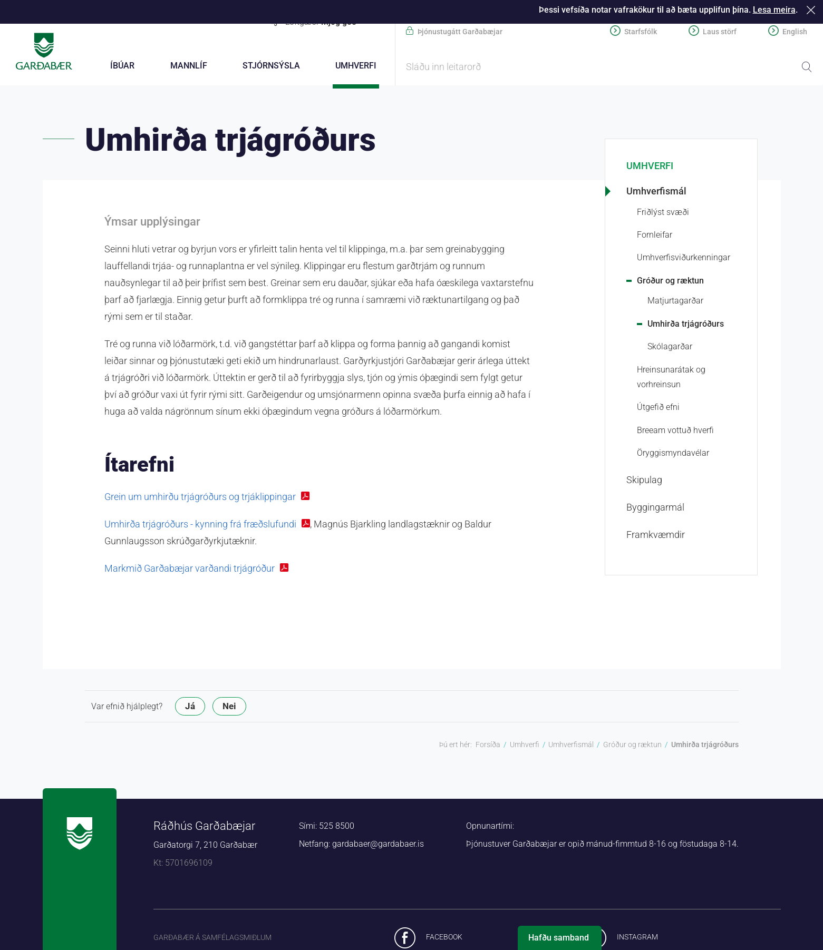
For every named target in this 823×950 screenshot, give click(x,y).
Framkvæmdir (655, 536)
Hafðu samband (558, 938)
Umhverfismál (656, 192)
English (794, 31)
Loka (812, 10)
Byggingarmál (655, 508)
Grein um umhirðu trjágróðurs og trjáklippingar (200, 498)
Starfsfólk (640, 31)
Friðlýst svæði (663, 214)
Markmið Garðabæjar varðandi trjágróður (189, 569)
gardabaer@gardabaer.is (378, 845)
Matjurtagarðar (675, 302)
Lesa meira (774, 10)
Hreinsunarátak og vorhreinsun (671, 378)
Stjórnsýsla (271, 66)
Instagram (637, 938)
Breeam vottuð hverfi (675, 432)
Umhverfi (649, 167)
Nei (229, 707)
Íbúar (122, 66)
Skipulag (644, 481)
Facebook (444, 938)
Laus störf (720, 31)
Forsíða (488, 746)
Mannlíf (188, 66)
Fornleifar (654, 236)
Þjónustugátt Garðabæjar (460, 31)
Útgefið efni (658, 409)
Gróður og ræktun (670, 282)
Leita (806, 66)
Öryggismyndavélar (673, 454)
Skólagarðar (669, 348)
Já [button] (190, 707)
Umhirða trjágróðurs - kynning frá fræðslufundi (200, 525)
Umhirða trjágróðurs (685, 325)
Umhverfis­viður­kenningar (683, 259)
